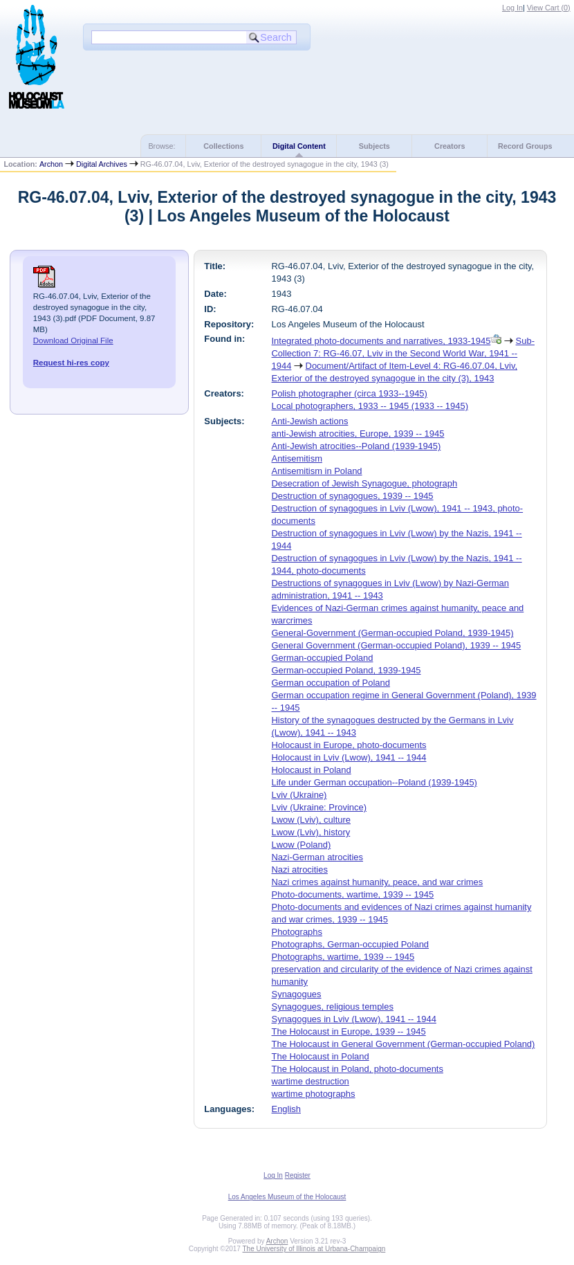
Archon (51, 164)
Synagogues (297, 994)
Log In (512, 7)
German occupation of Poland (331, 682)
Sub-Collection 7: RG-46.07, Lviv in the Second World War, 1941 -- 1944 (403, 353)
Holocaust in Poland (311, 770)
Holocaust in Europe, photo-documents (349, 745)
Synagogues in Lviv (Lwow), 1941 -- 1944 (354, 1019)
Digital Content (299, 146)
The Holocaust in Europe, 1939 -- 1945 (349, 1031)
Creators (449, 146)
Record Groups (525, 146)
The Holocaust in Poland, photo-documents (357, 1069)
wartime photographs (313, 1094)
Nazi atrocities (300, 869)
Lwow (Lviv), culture (311, 819)
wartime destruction (310, 1081)
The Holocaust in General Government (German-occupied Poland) (403, 1044)
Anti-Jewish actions (310, 421)
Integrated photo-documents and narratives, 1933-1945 (381, 341)
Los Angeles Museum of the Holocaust (287, 1197)
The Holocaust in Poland (320, 1056)
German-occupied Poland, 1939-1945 (346, 670)
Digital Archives (101, 164)
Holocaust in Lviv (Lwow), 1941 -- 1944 (349, 757)
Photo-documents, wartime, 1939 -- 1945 (353, 894)
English (286, 1109)
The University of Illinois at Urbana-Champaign (314, 1249)
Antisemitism (297, 458)
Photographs (297, 932)
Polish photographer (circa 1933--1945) (349, 393)
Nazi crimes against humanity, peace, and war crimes (377, 882)
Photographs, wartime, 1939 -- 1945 (343, 957)
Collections (223, 146)
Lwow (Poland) (301, 844)
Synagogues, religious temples (333, 1006)
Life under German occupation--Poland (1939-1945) (374, 782)
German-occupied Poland (322, 658)
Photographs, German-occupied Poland (350, 944)
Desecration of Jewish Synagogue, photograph (365, 483)
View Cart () (549, 7)
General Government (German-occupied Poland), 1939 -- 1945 (396, 645)
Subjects (374, 146)
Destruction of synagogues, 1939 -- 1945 (353, 496)
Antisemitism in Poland (317, 471)
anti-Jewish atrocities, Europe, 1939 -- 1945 (358, 433)
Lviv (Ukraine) (299, 795)
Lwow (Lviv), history (311, 832)
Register (298, 1175)
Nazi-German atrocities (317, 857)
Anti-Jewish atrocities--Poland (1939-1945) (356, 446)
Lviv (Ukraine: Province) (319, 807)
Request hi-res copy (71, 362)
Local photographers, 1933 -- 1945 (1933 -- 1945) (370, 406)
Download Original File (73, 340)
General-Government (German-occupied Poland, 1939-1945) (393, 633)
